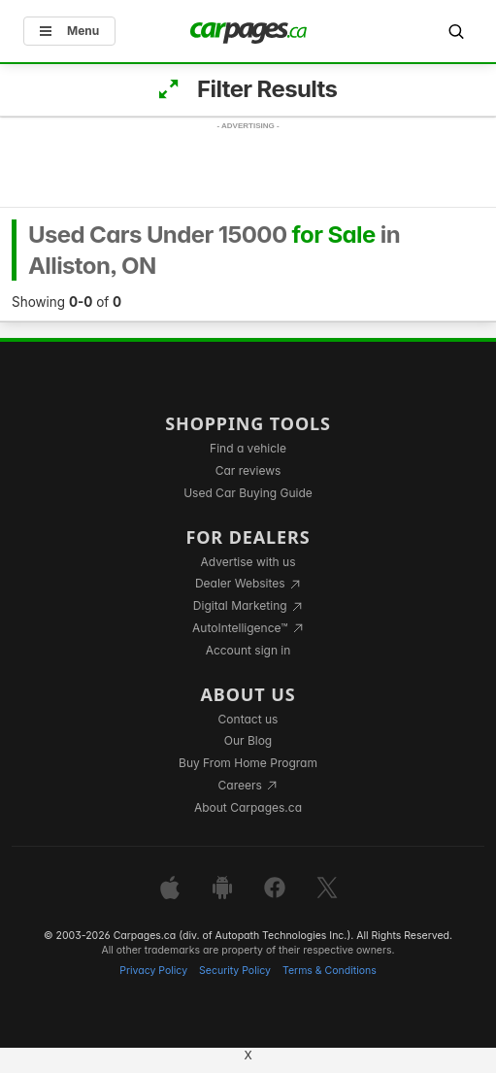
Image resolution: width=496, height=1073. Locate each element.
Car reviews (248, 470)
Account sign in (248, 650)
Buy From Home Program (248, 762)
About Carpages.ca (248, 807)
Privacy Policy (153, 970)
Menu (69, 30)
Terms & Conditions (329, 970)
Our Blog (248, 740)
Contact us (248, 719)
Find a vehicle (248, 448)
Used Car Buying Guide (248, 493)
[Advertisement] (248, 182)
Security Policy (235, 970)
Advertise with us (248, 561)
